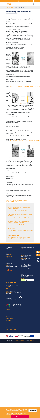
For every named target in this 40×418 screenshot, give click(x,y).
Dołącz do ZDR (21, 1)
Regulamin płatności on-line (11, 329)
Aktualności (11, 7)
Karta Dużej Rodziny (10, 318)
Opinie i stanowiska (9, 316)
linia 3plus (8, 288)
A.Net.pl (32, 340)
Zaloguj (29, 1)
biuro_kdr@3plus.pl (9, 286)
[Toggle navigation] (33, 4)
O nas (7, 311)
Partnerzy (7, 324)
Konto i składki (9, 313)
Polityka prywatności (10, 327)
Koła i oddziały (8, 320)
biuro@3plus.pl (10, 254)
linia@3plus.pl (10, 294)
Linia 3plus (8, 322)
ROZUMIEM (32, 410)
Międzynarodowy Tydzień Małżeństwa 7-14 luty (17, 224)
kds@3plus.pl (23, 248)
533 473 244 (9, 253)
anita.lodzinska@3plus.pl (12, 300)
